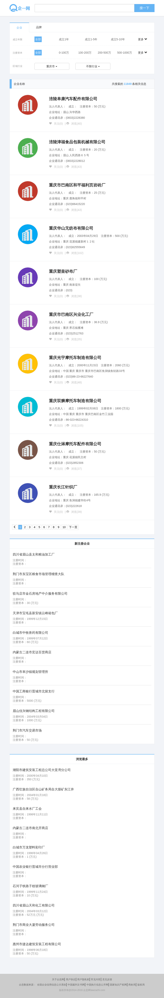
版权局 (141, 984)
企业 (19, 27)
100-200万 (84, 52)
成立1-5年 (91, 39)
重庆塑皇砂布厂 (63, 271)
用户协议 (71, 979)
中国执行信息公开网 (97, 984)
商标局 (132, 984)
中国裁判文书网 (76, 984)
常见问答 (96, 979)
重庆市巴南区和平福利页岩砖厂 (77, 185)
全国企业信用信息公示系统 (51, 984)
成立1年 (64, 39)
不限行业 (93, 66)
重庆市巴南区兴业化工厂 (71, 314)
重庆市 (51, 66)
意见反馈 (107, 979)
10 (64, 527)
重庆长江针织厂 (63, 487)
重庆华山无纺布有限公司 (71, 228)
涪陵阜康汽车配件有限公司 (73, 99)
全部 (38, 39)
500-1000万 (124, 52)
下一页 (73, 527)
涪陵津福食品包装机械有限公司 (77, 142)
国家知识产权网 (118, 984)
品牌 (39, 27)
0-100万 (64, 52)
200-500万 (104, 52)
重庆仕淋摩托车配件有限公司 (75, 444)
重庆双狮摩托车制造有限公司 (75, 401)
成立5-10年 (118, 39)
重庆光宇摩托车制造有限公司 (75, 357)
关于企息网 (58, 979)
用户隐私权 (83, 979)
